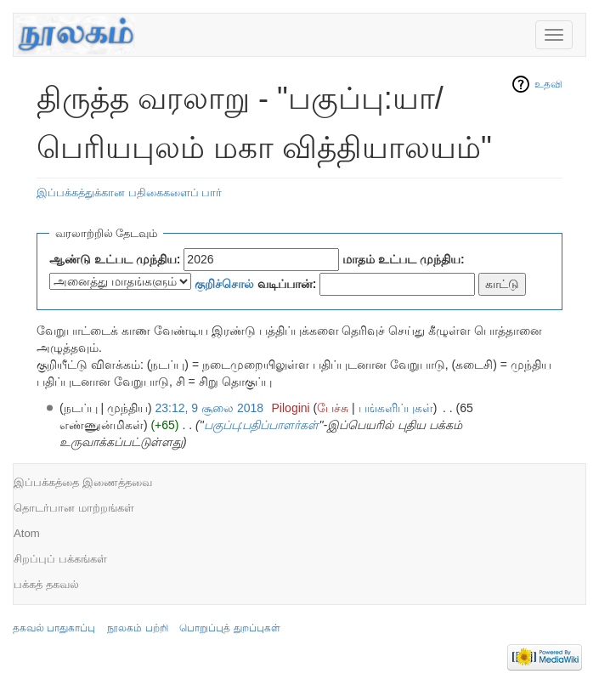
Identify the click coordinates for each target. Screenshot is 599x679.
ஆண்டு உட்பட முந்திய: (114, 259)
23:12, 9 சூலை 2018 (209, 408)
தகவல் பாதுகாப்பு (54, 628)
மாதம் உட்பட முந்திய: (403, 259)
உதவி (548, 84)
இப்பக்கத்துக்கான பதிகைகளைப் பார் (129, 192)
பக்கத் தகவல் (46, 584)
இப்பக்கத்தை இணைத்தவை (83, 482)
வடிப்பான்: (256, 284)
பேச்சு (332, 408)
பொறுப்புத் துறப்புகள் (229, 628)
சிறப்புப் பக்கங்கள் (60, 558)
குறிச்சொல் (224, 284)
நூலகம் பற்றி (137, 628)
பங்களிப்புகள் (396, 408)
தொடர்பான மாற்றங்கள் (74, 507)
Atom (27, 533)
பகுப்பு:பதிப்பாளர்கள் (261, 425)
